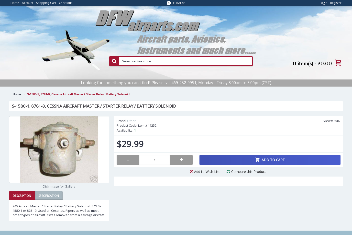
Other (131, 121)
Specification (48, 196)
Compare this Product (248, 171)
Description (22, 196)
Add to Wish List (207, 171)
